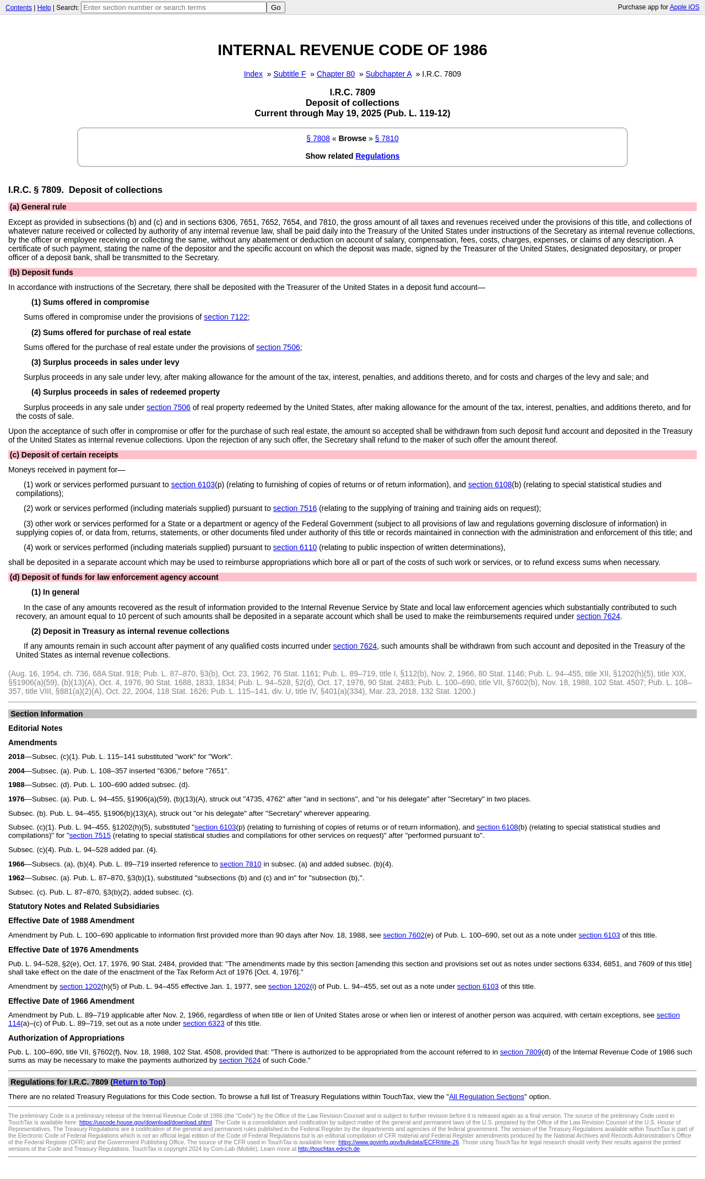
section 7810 (240, 864)
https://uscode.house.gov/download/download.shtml (145, 1122)
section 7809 (520, 1052)
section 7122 (225, 317)
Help (44, 8)
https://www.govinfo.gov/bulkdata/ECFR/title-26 (398, 1142)
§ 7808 (318, 138)
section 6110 (295, 547)
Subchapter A (388, 73)
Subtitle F (289, 73)
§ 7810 (387, 138)
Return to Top (138, 1082)
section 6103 (193, 484)
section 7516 (295, 508)
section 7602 (404, 935)
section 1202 (80, 986)
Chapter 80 (336, 73)
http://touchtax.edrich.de (329, 1148)
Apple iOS (684, 7)
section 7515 (90, 835)
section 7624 (598, 616)
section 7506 (278, 347)
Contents (19, 8)
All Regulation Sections (486, 1096)
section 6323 (203, 1023)
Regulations (377, 156)
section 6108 (490, 484)
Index (253, 73)
